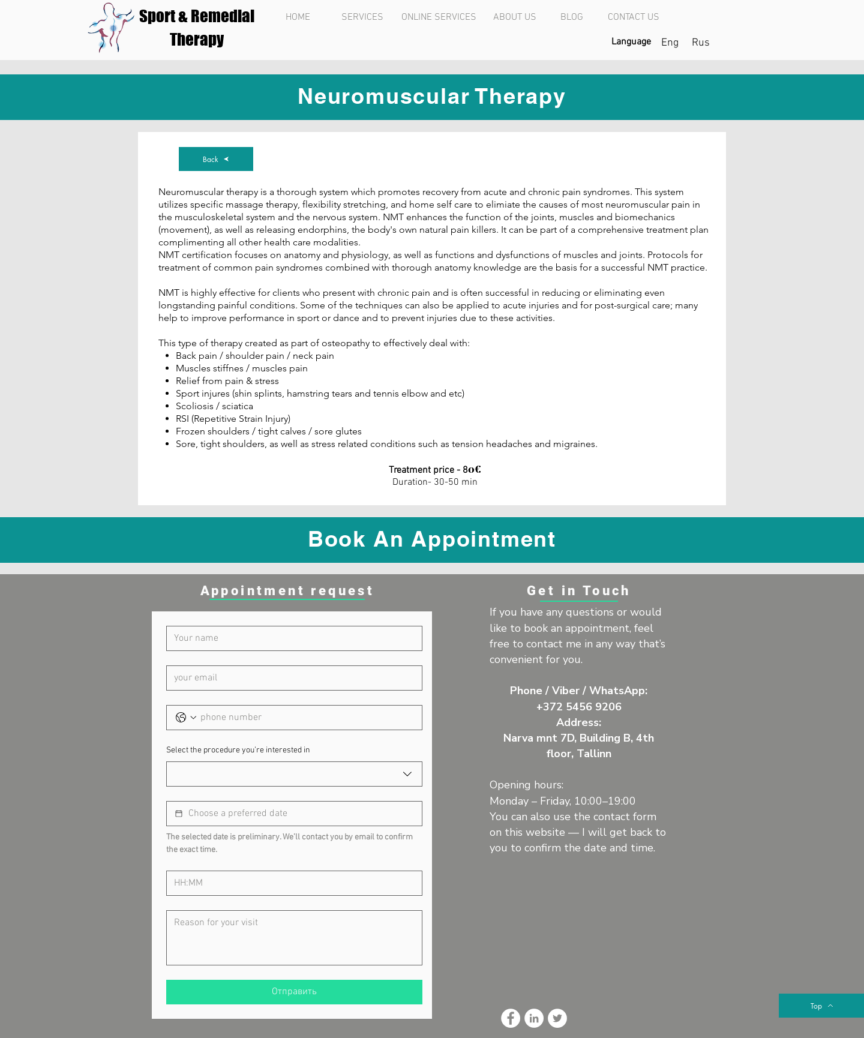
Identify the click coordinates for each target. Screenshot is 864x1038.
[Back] (216, 159)
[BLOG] (571, 17)
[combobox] (294, 774)
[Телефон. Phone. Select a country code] (186, 717)
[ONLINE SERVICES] (438, 17)
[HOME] (297, 17)
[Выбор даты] (179, 813)
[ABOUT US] (514, 17)
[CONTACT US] (633, 17)
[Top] (821, 1006)
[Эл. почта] (291, 678)
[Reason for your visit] (294, 938)
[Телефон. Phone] (306, 718)
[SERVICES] (362, 17)
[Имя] (291, 638)
